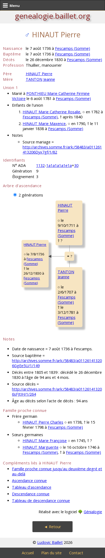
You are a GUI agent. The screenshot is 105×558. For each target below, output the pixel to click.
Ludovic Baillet (50, 542)
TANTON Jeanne (40, 79)
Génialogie (93, 511)
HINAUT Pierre (39, 73)
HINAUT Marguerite (40, 447)
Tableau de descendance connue (41, 500)
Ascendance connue (29, 480)
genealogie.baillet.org (52, 16)
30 (76, 165)
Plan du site (51, 552)
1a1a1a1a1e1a (59, 165)
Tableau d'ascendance (31, 487)
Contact (76, 552)
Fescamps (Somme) (72, 48)
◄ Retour (52, 526)
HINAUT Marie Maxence (44, 123)
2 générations (31, 195)
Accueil (28, 552)
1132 (40, 165)
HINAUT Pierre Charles (43, 422)
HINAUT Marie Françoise (45, 440)
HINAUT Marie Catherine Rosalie (51, 111)
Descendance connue (30, 493)
